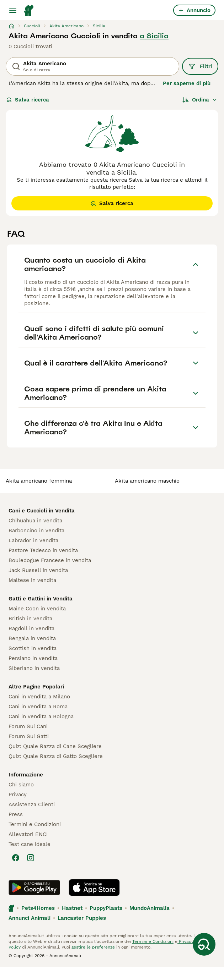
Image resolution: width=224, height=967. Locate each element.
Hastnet (72, 908)
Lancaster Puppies (82, 918)
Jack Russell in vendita (38, 570)
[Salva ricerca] (204, 944)
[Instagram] (30, 858)
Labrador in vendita (33, 540)
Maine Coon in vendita (37, 608)
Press (16, 814)
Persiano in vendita (33, 658)
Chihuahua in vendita (35, 520)
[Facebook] (16, 858)
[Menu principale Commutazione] (13, 10)
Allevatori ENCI (28, 834)
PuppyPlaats (106, 908)
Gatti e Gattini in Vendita (41, 598)
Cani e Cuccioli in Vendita (42, 510)
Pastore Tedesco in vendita (43, 550)
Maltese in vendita (32, 580)
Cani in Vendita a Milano (39, 696)
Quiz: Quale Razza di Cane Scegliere (55, 746)
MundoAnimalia (149, 908)
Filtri (200, 66)
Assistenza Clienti (32, 804)
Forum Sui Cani (28, 726)
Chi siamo (21, 784)
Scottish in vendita (33, 648)
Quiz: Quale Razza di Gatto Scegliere (56, 756)
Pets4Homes (38, 908)
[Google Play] (34, 887)
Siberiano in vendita (34, 668)
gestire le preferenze (92, 947)
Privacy (18, 794)
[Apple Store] (94, 887)
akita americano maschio (147, 481)
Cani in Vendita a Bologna (41, 716)
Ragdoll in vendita (31, 628)
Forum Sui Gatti (29, 736)
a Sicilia (154, 36)
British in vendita (30, 618)
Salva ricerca (27, 100)
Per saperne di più (186, 83)
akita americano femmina (39, 481)
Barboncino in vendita (36, 530)
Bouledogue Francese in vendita (50, 560)
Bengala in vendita (32, 638)
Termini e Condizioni (35, 824)
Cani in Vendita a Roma (38, 706)
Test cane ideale (29, 844)
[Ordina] (200, 100)
